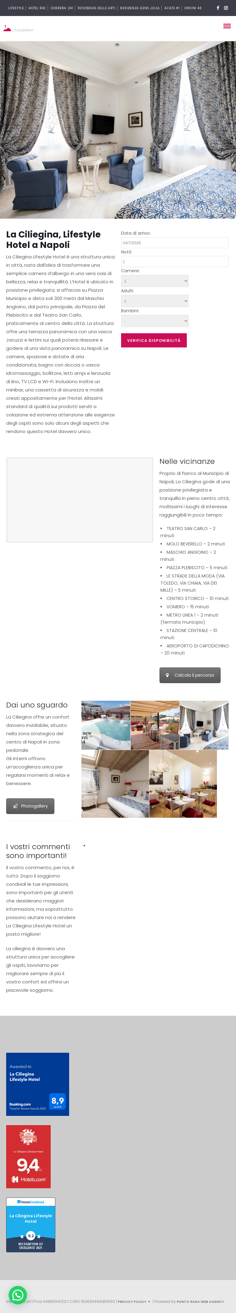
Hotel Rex (37, 8)
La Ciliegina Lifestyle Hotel (31, 1218)
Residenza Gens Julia (139, 8)
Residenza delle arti (96, 8)
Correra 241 (62, 8)
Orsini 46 (193, 8)
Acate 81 (171, 8)
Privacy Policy (132, 1301)
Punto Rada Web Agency (200, 1301)
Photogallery (30, 806)
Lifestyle (16, 8)
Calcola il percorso (190, 675)
